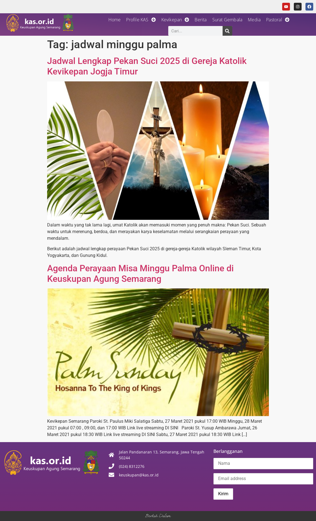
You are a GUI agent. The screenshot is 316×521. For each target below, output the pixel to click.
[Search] (227, 31)
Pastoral (277, 20)
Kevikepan (175, 20)
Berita (201, 20)
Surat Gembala (227, 20)
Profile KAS (141, 20)
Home (114, 20)
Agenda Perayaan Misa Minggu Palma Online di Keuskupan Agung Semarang (140, 273)
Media (254, 20)
